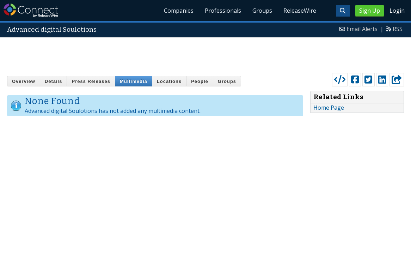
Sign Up (369, 10)
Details (53, 81)
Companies (179, 10)
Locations (169, 81)
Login (397, 10)
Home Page (328, 107)
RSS (398, 29)
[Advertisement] (205, 53)
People (199, 81)
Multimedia (133, 81)
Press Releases (91, 81)
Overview (23, 81)
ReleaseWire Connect (31, 10)
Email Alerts (362, 29)
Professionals (223, 10)
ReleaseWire (299, 10)
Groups (262, 10)
